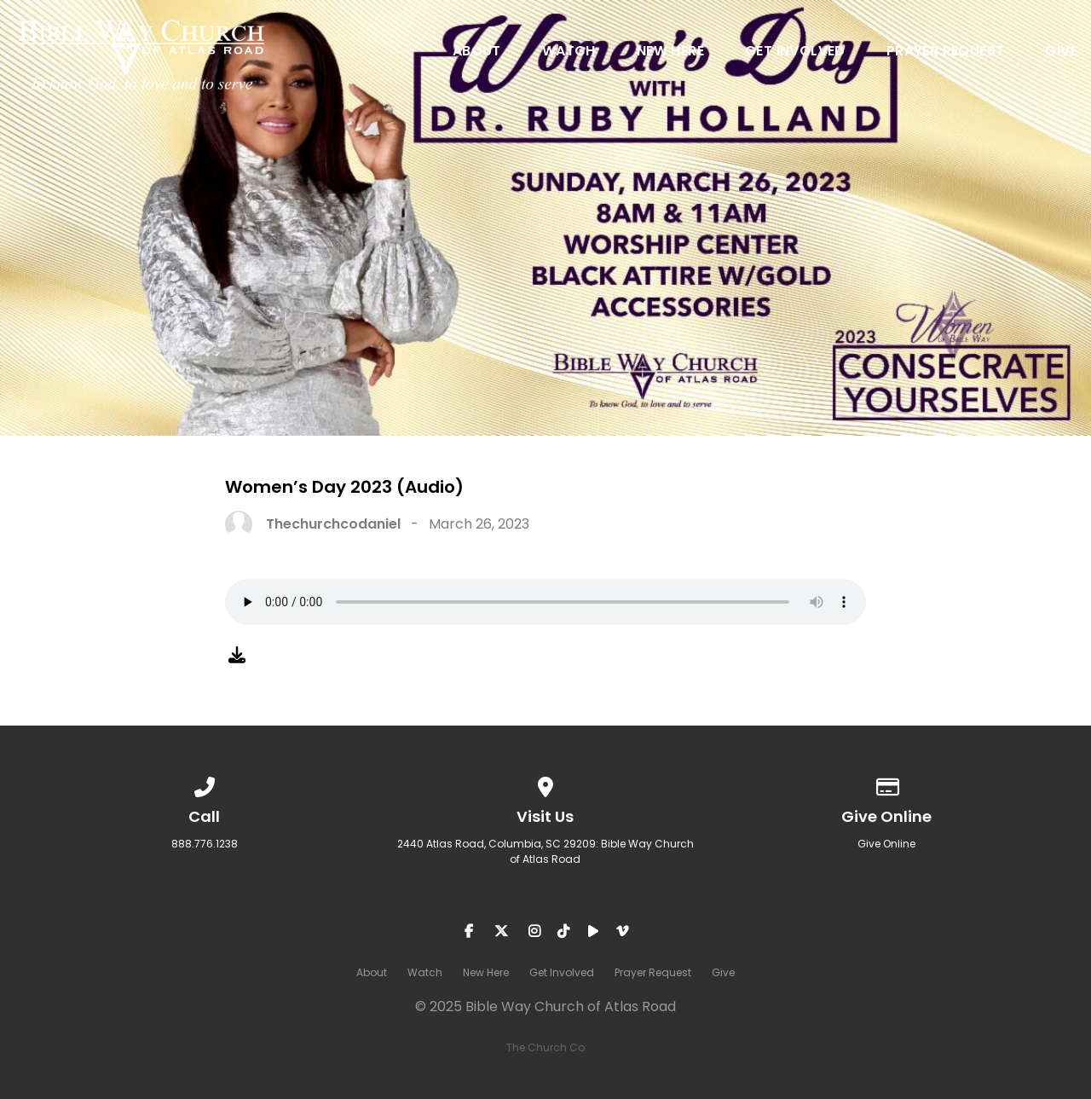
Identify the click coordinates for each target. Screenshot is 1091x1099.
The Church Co (545, 1047)
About (477, 52)
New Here (670, 52)
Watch (569, 52)
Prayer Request (945, 52)
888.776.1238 (204, 843)
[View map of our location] (545, 784)
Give (1061, 52)
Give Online (886, 843)
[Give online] (886, 784)
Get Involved (795, 52)
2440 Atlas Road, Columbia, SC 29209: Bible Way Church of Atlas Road (545, 851)
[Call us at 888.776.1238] (204, 784)
